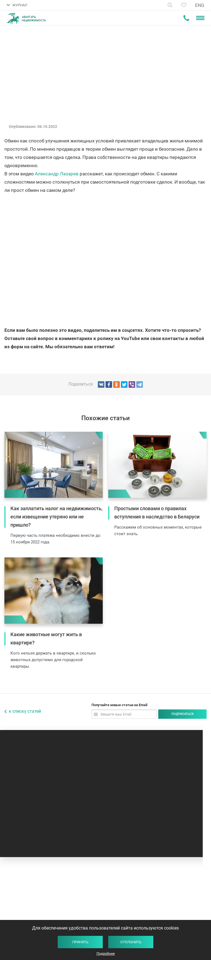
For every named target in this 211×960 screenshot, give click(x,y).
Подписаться (182, 714)
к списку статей (25, 711)
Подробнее (105, 953)
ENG (199, 5)
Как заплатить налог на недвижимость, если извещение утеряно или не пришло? (56, 517)
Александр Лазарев (57, 173)
